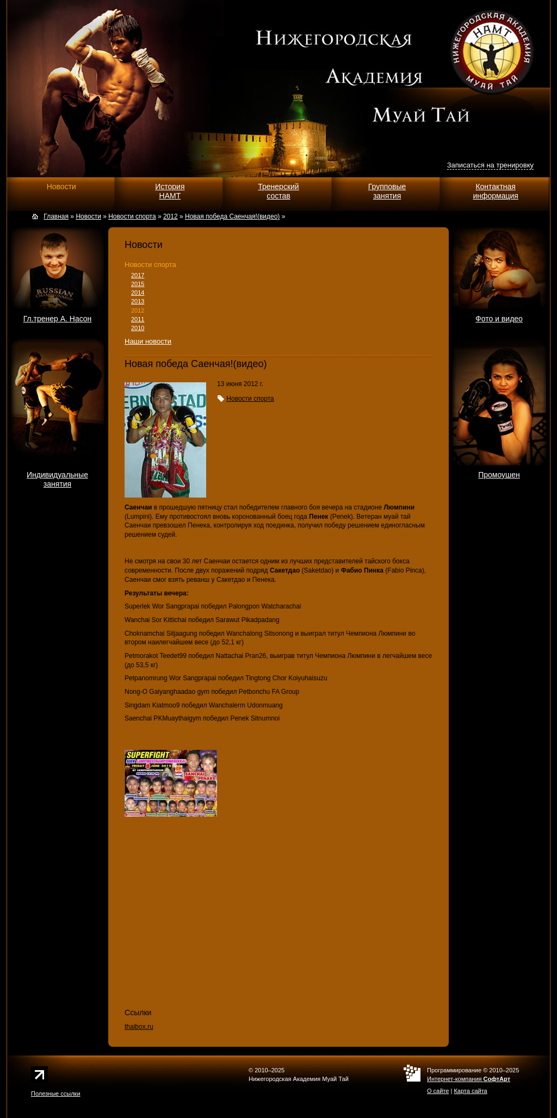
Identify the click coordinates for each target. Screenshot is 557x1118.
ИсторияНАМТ (169, 191)
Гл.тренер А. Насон (57, 318)
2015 (137, 284)
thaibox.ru (139, 1026)
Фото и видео (499, 318)
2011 (137, 319)
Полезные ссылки (56, 1093)
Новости (61, 186)
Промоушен (499, 474)
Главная (56, 216)
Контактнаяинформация (495, 191)
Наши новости (148, 341)
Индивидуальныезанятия (57, 479)
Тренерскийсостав (278, 191)
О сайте (438, 1091)
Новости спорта (150, 264)
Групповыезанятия (387, 191)
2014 (137, 292)
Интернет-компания (468, 1079)
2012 (137, 310)
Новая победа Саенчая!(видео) (232, 216)
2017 (137, 275)
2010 (137, 328)
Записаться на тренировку (490, 165)
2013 (137, 301)
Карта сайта (470, 1091)
